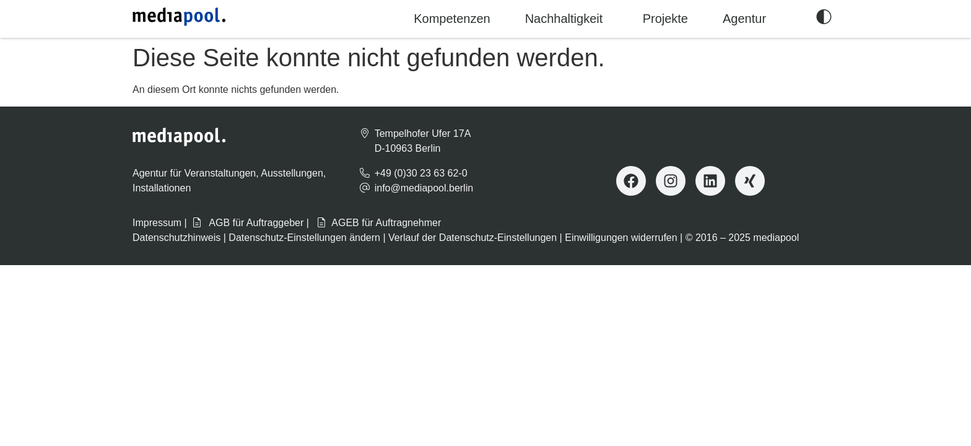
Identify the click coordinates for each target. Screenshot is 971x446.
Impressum (157, 222)
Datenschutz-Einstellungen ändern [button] (304, 237)
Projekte (665, 18)
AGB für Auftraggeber (248, 222)
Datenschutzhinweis (176, 237)
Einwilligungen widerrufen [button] (621, 237)
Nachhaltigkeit (564, 18)
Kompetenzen (452, 18)
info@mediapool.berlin (424, 188)
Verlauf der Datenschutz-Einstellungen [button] (472, 237)
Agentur (744, 18)
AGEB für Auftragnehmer (378, 222)
